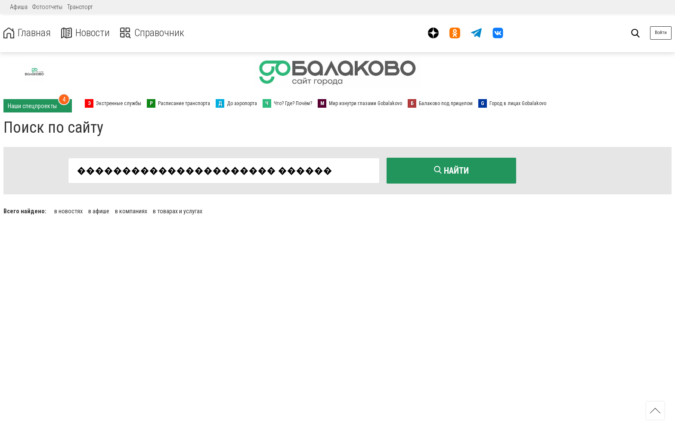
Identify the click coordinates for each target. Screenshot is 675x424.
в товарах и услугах (177, 211)
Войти (661, 32)
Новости (85, 33)
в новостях (68, 211)
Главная (27, 33)
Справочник (152, 33)
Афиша (19, 6)
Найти (451, 170)
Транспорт (80, 6)
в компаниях (131, 211)
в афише (98, 211)
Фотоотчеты (47, 6)
